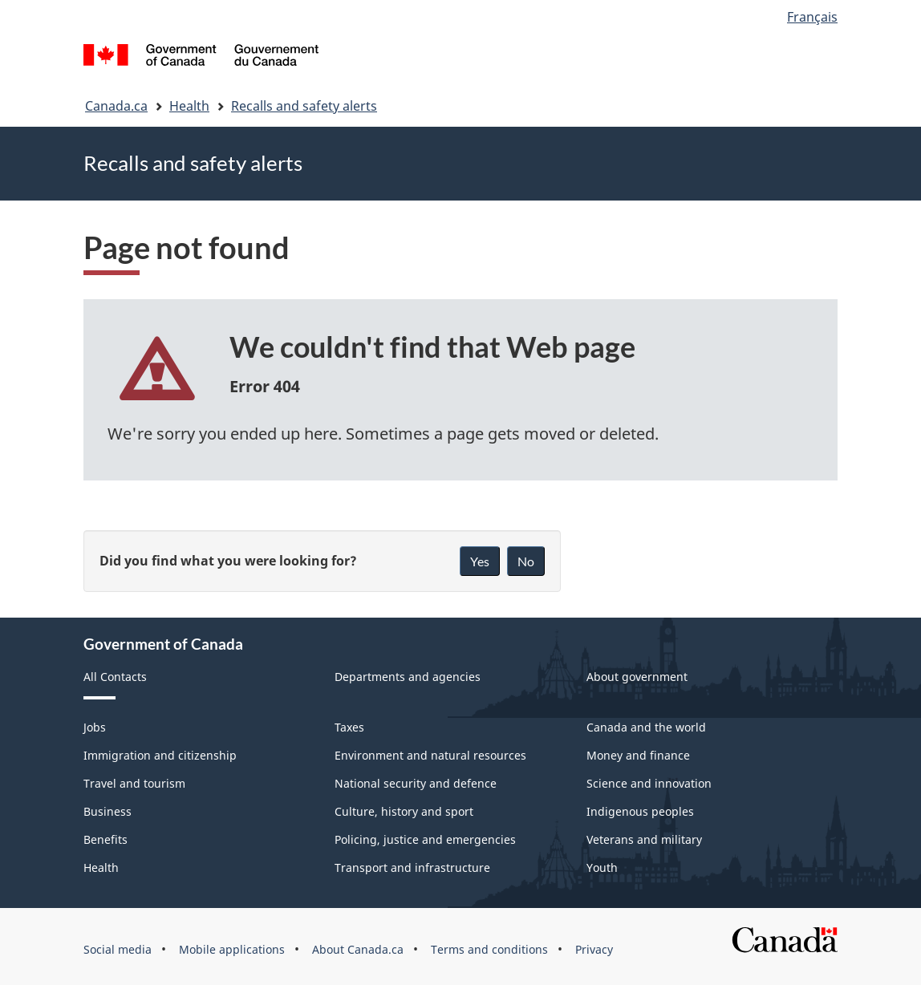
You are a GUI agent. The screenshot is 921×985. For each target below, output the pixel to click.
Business (107, 811)
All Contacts (115, 676)
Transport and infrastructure (412, 867)
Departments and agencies (408, 676)
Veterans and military (644, 839)
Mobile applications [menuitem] (232, 949)
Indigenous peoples (640, 811)
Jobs (94, 727)
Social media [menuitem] (117, 949)
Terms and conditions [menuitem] (489, 949)
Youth (602, 867)
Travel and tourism (134, 783)
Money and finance (638, 755)
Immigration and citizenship (160, 755)
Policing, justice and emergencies (425, 839)
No (525, 561)
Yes (479, 561)
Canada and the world (646, 727)
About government (637, 676)
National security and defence (416, 783)
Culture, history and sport (404, 811)
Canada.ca (116, 106)
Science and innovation (649, 783)
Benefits (105, 839)
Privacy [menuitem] (594, 949)
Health (189, 106)
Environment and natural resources (430, 755)
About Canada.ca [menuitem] (358, 949)
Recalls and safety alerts (304, 106)
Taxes (349, 727)
